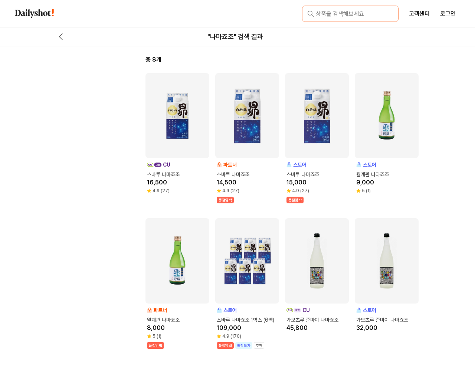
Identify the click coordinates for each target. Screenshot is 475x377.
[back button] (60, 36)
